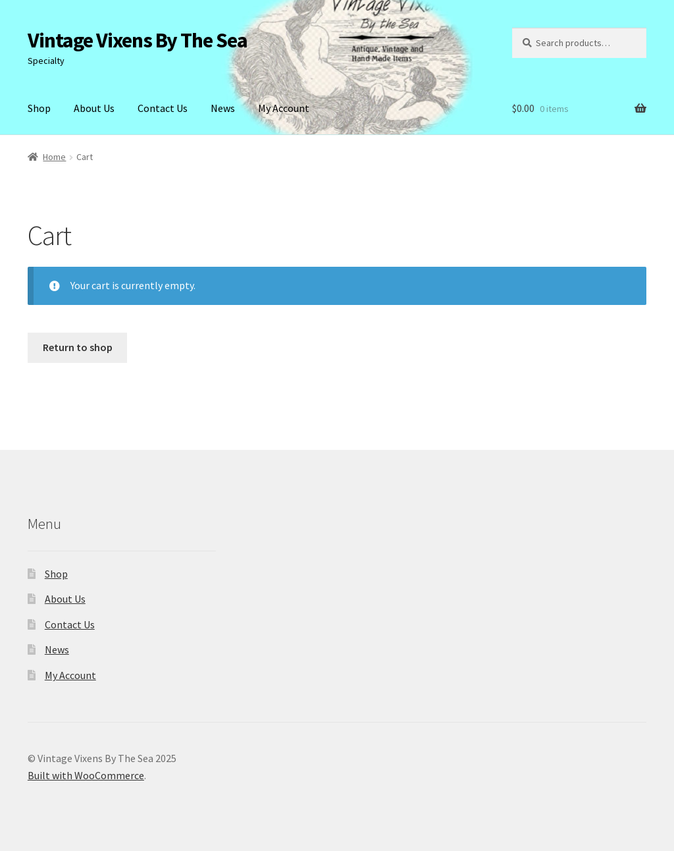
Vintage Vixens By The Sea (137, 40)
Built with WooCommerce (86, 775)
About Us (94, 108)
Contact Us (163, 108)
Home (54, 157)
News (223, 108)
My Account (283, 108)
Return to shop (78, 347)
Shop (39, 108)
